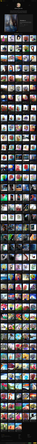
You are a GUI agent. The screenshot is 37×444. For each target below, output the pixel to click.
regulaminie (24, 443)
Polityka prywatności (29, 436)
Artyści (19, 436)
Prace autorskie (19, 438)
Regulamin (28, 435)
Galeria (19, 435)
